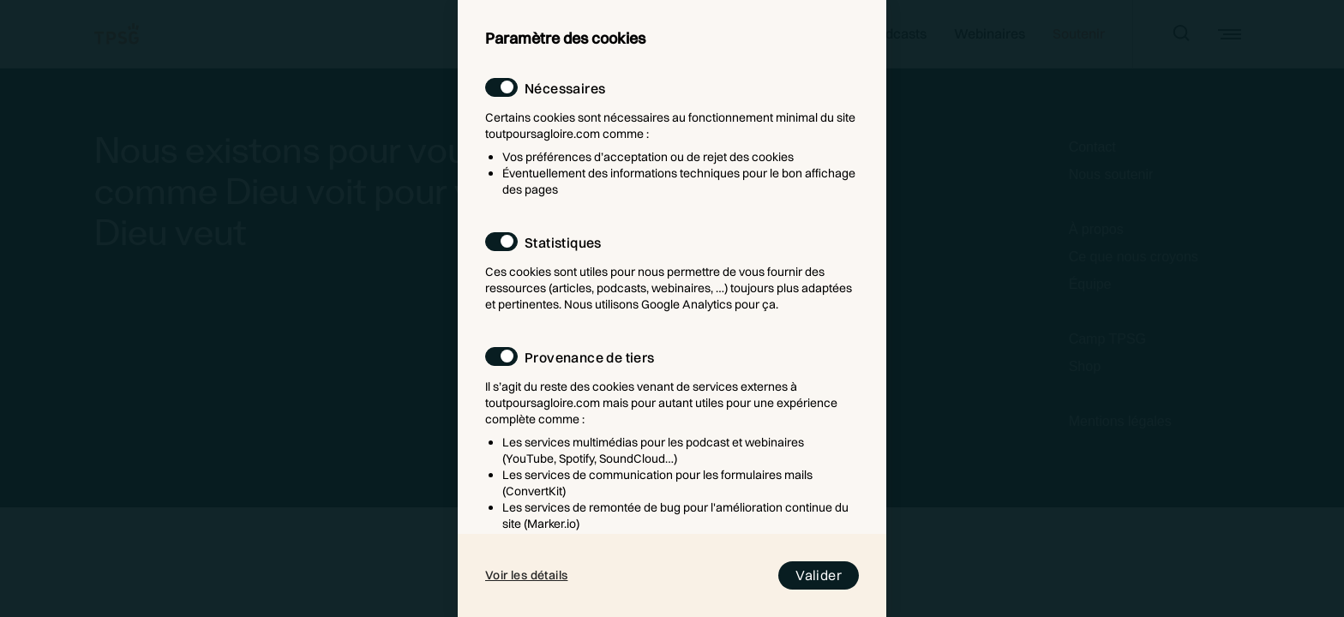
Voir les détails (526, 575)
